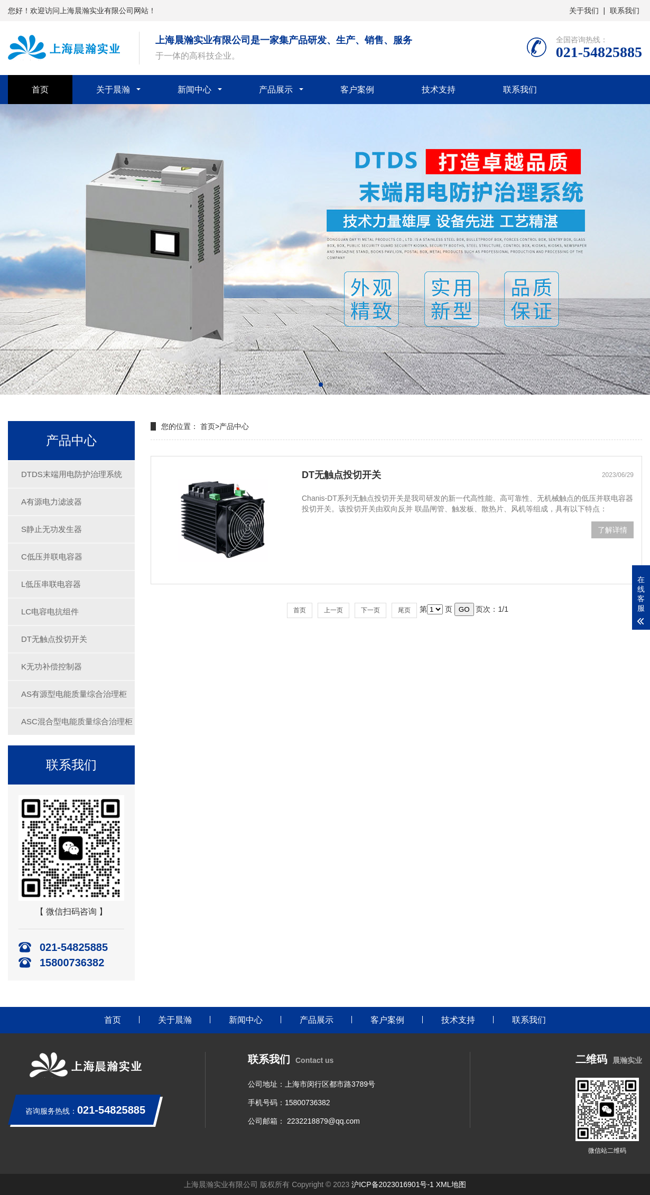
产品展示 (276, 89)
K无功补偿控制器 (51, 666)
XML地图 (451, 1184)
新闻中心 (194, 89)
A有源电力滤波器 (51, 501)
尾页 (404, 610)
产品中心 (234, 426)
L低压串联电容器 (51, 584)
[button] (321, 384)
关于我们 (584, 10)
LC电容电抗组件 (50, 611)
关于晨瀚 (113, 89)
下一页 (370, 610)
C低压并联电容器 (51, 556)
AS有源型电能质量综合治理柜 (74, 693)
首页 (40, 89)
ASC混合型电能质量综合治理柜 (77, 721)
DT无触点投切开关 (54, 638)
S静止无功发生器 (51, 529)
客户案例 (357, 89)
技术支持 (439, 89)
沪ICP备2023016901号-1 (392, 1184)
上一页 (333, 610)
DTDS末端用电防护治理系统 (71, 474)
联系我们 (624, 10)
